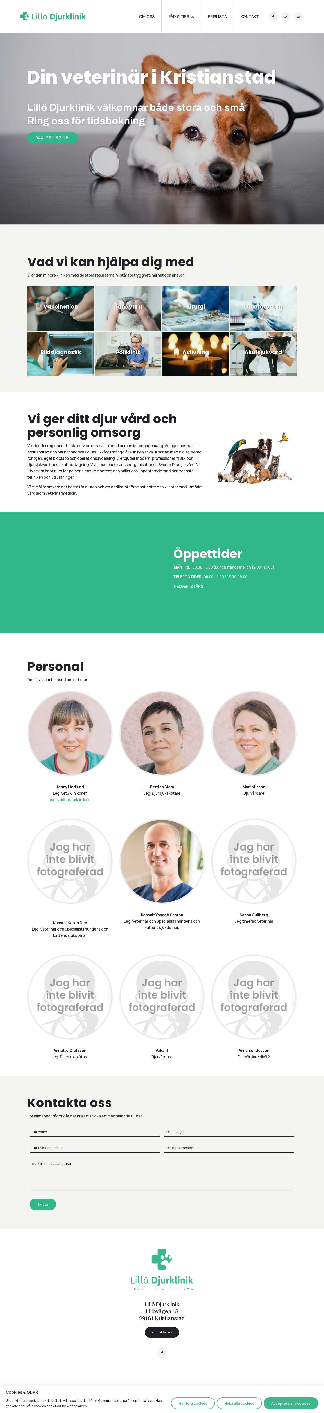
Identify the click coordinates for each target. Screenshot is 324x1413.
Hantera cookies (193, 1403)
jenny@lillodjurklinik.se (70, 799)
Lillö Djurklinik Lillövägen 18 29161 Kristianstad (162, 1311)
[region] (162, 1399)
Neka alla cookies (239, 1403)
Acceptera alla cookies (291, 1403)
